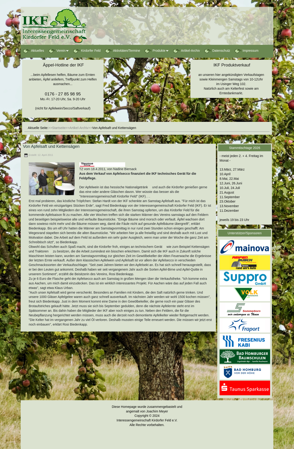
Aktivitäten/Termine (122, 51)
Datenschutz (217, 51)
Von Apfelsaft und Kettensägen (51, 146)
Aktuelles (33, 51)
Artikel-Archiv (186, 51)
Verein (57, 51)
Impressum (246, 51)
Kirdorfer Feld (87, 51)
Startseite (59, 128)
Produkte (154, 51)
